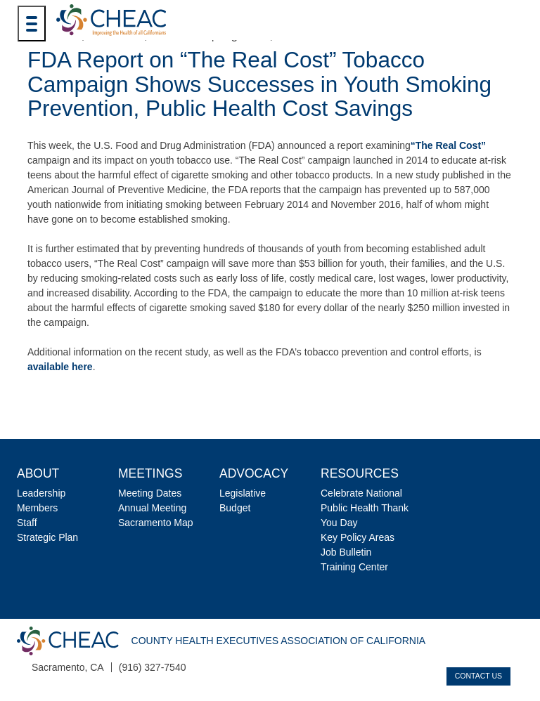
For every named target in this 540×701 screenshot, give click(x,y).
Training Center (354, 566)
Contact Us (478, 675)
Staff (27, 522)
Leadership (41, 493)
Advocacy (253, 473)
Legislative (242, 493)
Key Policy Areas (357, 537)
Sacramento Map (155, 522)
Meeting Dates (149, 493)
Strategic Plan (47, 537)
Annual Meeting (152, 507)
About (38, 473)
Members (37, 507)
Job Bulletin (346, 552)
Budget (234, 507)
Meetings (150, 473)
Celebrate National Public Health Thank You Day (365, 507)
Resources (360, 473)
